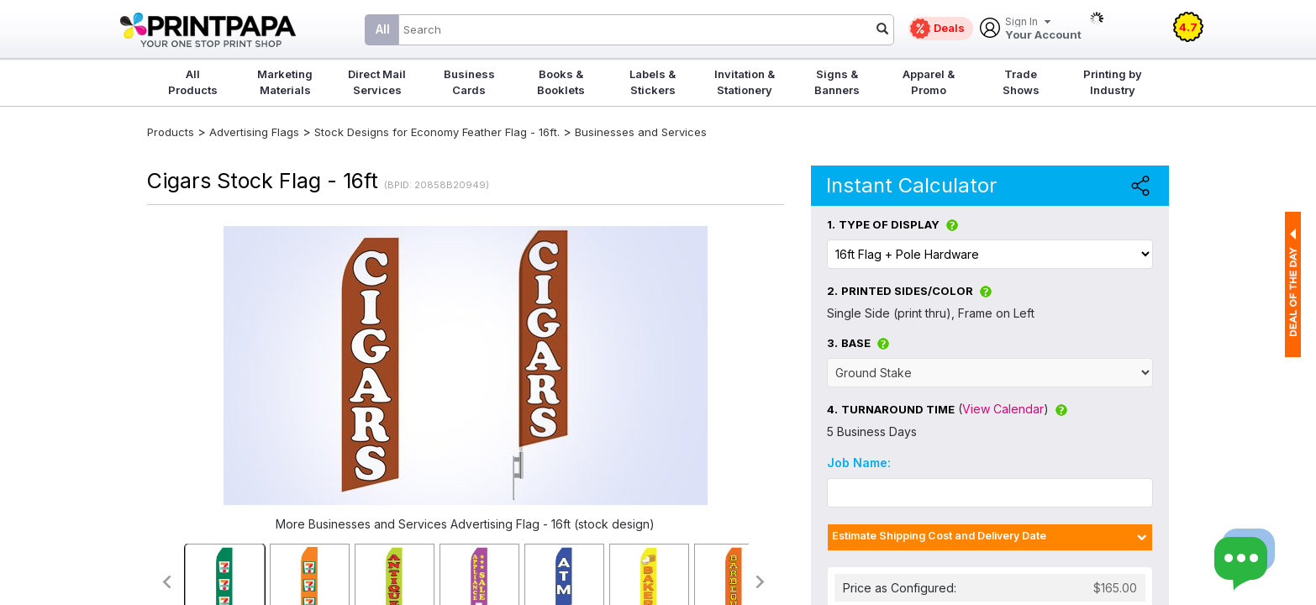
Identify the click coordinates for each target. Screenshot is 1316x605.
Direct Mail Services (377, 82)
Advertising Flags (254, 132)
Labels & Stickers (652, 82)
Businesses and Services (641, 132)
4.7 (1188, 27)
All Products (193, 82)
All (383, 29)
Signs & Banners (837, 82)
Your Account (1043, 29)
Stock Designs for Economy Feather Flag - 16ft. (437, 132)
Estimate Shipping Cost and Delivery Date (939, 535)
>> (761, 582)
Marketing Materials (285, 82)
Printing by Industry (1112, 82)
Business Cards (469, 82)
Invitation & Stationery (744, 82)
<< (166, 582)
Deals (949, 27)
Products (170, 132)
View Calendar (1003, 409)
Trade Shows (1021, 82)
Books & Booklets (561, 82)
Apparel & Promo (929, 82)
